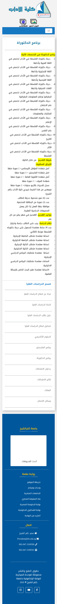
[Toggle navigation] (48, 30)
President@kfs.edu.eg (28, 539)
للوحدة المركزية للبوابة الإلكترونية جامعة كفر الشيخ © (28, 578)
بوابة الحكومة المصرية (30, 504)
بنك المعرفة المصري (31, 499)
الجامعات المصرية (32, 493)
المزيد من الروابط (32, 516)
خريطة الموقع (33, 482)
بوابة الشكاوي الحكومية (29, 510)
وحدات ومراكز (34, 488)
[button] (37, 590)
